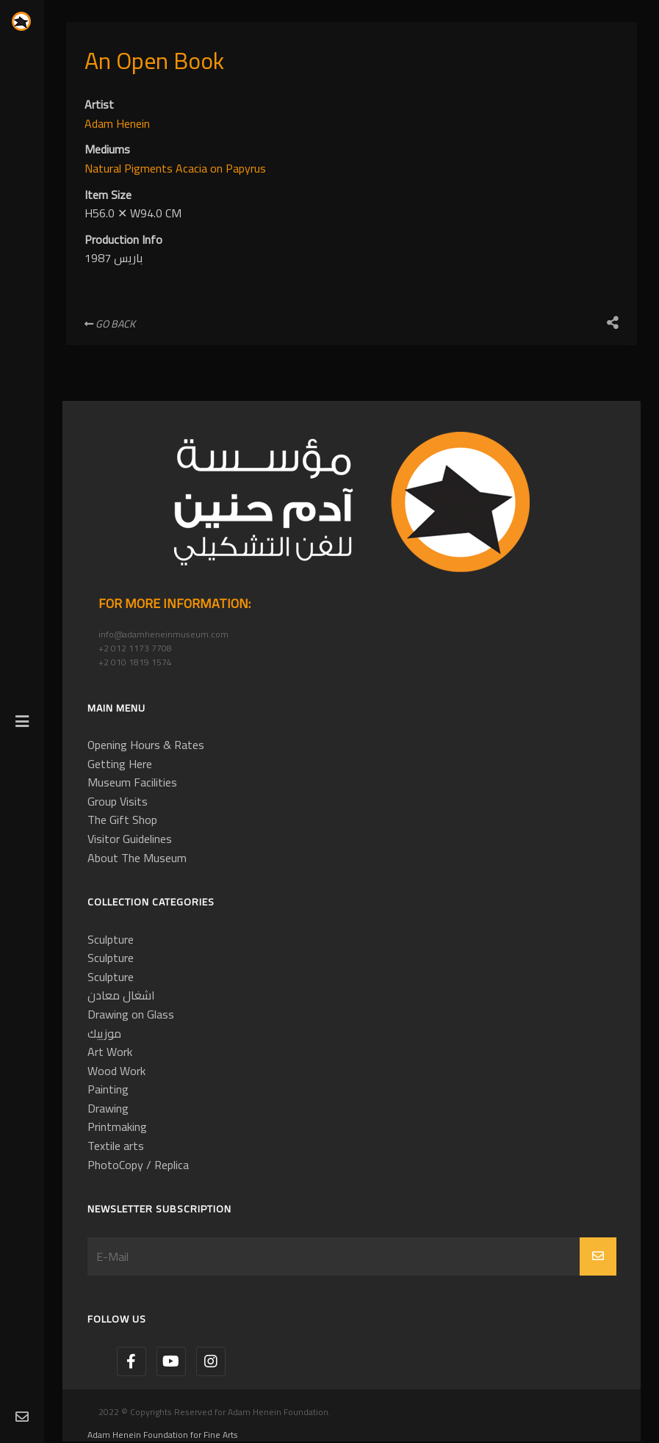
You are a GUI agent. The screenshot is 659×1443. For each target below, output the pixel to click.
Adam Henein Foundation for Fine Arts (162, 1434)
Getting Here (119, 764)
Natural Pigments (130, 168)
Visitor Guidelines (129, 839)
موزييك (104, 1033)
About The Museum (137, 858)
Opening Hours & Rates (145, 745)
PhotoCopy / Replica (138, 1165)
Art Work (109, 1052)
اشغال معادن (121, 995)
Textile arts (115, 1146)
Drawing (108, 1108)
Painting (108, 1089)
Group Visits (117, 801)
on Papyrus (238, 168)
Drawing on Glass (130, 1014)
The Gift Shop (122, 820)
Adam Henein (117, 123)
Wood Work (116, 1071)
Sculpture (110, 939)
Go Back (109, 324)
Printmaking (117, 1126)
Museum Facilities (132, 782)
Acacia (193, 168)
